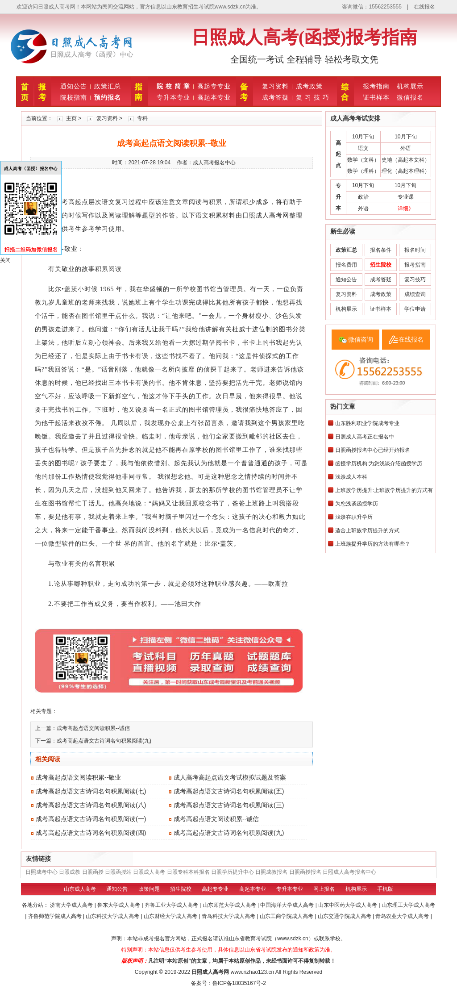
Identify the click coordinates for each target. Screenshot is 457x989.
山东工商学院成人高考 (287, 916)
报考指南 (376, 86)
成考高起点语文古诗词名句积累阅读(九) (104, 741)
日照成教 (69, 872)
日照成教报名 (271, 872)
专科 (142, 118)
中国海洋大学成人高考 (287, 905)
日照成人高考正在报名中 (364, 437)
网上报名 (324, 889)
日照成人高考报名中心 (349, 872)
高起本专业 (214, 97)
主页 (71, 118)
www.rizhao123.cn (252, 972)
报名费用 (346, 265)
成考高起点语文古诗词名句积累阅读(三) (229, 805)
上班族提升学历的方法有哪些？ (372, 544)
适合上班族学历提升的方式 (367, 530)
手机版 (385, 889)
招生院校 (180, 889)
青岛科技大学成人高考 (229, 916)
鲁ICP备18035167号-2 (239, 983)
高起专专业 (214, 86)
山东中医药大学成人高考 (348, 905)
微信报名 (410, 97)
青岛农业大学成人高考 (402, 916)
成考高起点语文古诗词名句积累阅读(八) (91, 805)
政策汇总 (107, 86)
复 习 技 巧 (312, 97)
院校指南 (73, 97)
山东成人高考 (80, 889)
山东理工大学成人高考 (408, 905)
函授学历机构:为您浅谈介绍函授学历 (378, 463)
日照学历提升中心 (232, 872)
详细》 (406, 208)
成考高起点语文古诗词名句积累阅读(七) (91, 791)
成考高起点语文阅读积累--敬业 (78, 777)
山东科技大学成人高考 (113, 916)
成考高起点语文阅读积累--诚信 (93, 728)
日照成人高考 (149, 872)
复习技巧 (415, 279)
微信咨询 (360, 339)
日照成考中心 (41, 872)
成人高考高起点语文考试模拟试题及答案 (230, 777)
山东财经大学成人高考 (171, 916)
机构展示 (410, 86)
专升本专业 (173, 97)
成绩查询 (415, 294)
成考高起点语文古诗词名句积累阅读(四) (91, 832)
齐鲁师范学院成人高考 (55, 916)
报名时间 (415, 250)
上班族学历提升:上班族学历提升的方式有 (384, 490)
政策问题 (149, 889)
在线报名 (424, 7)
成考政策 (309, 86)
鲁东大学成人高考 (119, 905)
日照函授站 (118, 872)
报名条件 (380, 250)
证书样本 (376, 97)
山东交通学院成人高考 (345, 916)
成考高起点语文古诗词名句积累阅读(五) (229, 791)
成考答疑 (275, 97)
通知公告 (73, 86)
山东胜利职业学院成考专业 (367, 423)
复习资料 (275, 86)
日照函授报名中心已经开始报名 (372, 450)
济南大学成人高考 (72, 905)
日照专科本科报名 (188, 872)
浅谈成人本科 (351, 477)
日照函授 (93, 872)
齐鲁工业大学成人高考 (172, 905)
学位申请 (415, 309)
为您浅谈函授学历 (356, 504)
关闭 (5, 260)
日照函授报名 (305, 872)
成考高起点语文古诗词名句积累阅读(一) (91, 818)
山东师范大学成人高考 (230, 905)
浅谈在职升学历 (354, 517)
